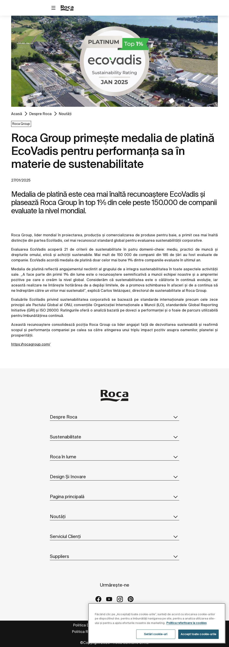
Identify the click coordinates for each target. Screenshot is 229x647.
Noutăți (65, 114)
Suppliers (114, 556)
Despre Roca (40, 114)
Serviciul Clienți (114, 536)
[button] (175, 417)
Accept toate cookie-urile (198, 634)
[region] (156, 623)
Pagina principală (114, 496)
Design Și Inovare (114, 476)
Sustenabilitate (114, 436)
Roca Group (21, 124)
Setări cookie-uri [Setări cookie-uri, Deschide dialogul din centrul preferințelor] (155, 634)
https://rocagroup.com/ (30, 344)
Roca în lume (114, 456)
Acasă (16, 114)
